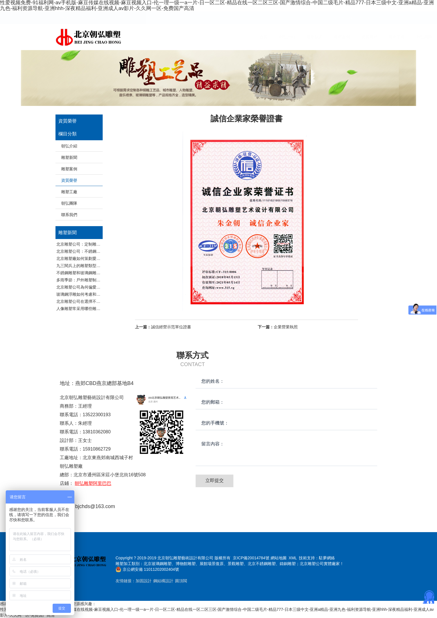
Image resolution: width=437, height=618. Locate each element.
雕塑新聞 (231, 37)
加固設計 (144, 580)
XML (293, 558)
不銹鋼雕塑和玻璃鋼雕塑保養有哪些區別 (92, 273)
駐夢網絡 (327, 558)
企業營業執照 (278, 327)
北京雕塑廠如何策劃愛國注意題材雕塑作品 (94, 258)
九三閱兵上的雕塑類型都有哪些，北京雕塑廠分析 (100, 265)
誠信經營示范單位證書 (163, 327)
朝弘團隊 (340, 37)
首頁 (180, 37)
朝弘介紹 (203, 37)
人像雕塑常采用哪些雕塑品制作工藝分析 (92, 308)
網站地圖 (279, 558)
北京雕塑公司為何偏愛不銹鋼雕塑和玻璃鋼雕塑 (98, 287)
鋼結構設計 (163, 580)
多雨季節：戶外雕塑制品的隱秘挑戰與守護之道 (98, 280)
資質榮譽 (285, 37)
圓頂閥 (181, 580)
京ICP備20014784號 (251, 558)
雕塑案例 (258, 37)
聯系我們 (368, 37)
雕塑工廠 (313, 37)
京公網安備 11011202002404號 (151, 569)
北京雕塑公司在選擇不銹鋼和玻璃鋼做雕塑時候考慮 (102, 301)
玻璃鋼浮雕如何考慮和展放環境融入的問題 (94, 294)
